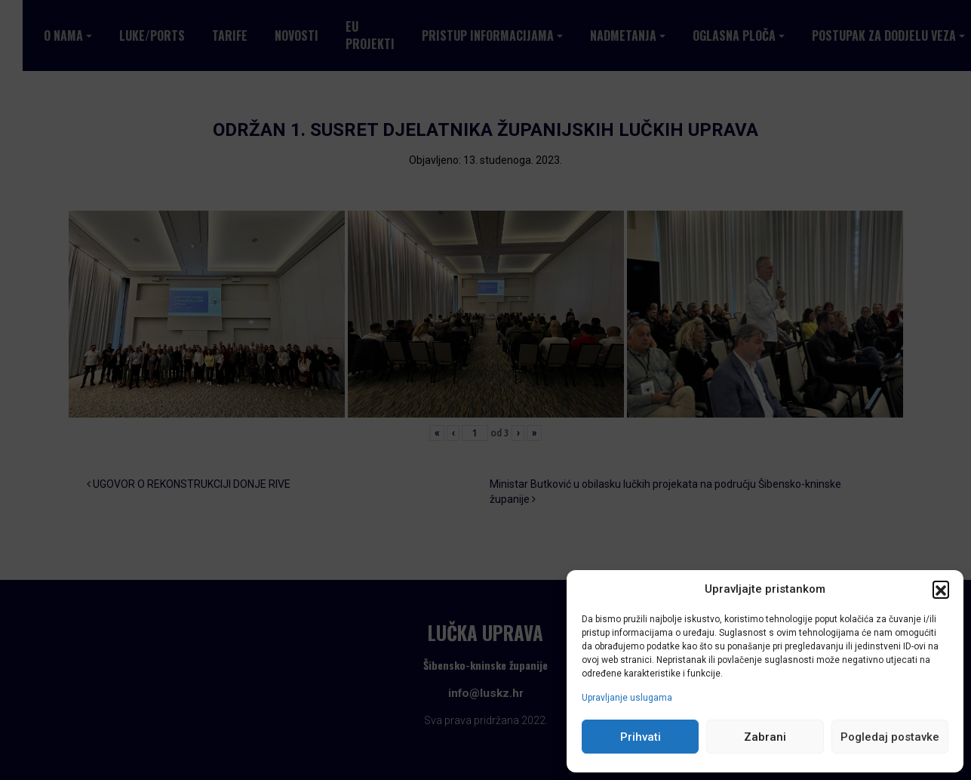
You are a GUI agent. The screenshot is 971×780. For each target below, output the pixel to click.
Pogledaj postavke (889, 737)
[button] (940, 589)
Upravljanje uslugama (627, 697)
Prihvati (640, 737)
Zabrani (765, 737)
